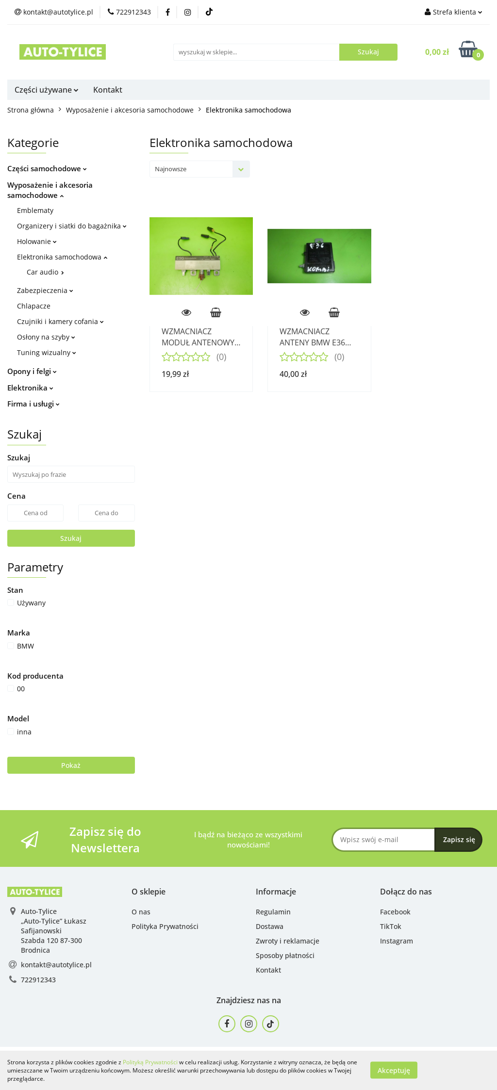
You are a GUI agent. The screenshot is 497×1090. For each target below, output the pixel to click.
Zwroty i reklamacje (287, 940)
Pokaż (71, 765)
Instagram (396, 940)
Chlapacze (33, 305)
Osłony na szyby (46, 337)
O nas (141, 911)
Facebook (395, 911)
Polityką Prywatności (150, 1062)
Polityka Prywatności (165, 926)
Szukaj (71, 538)
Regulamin (273, 911)
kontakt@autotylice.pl (56, 964)
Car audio (45, 272)
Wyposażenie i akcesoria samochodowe (50, 190)
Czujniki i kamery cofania (60, 321)
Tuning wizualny (46, 352)
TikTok (390, 926)
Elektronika (30, 387)
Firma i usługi (33, 403)
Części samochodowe (47, 168)
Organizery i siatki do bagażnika (72, 225)
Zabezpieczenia (45, 290)
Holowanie (37, 241)
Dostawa (269, 926)
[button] (149, 892)
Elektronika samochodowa (62, 256)
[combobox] (199, 169)
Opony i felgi (32, 371)
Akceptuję (394, 1070)
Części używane (47, 89)
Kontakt (107, 89)
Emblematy (35, 210)
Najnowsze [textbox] (170, 168)
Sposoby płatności (285, 955)
